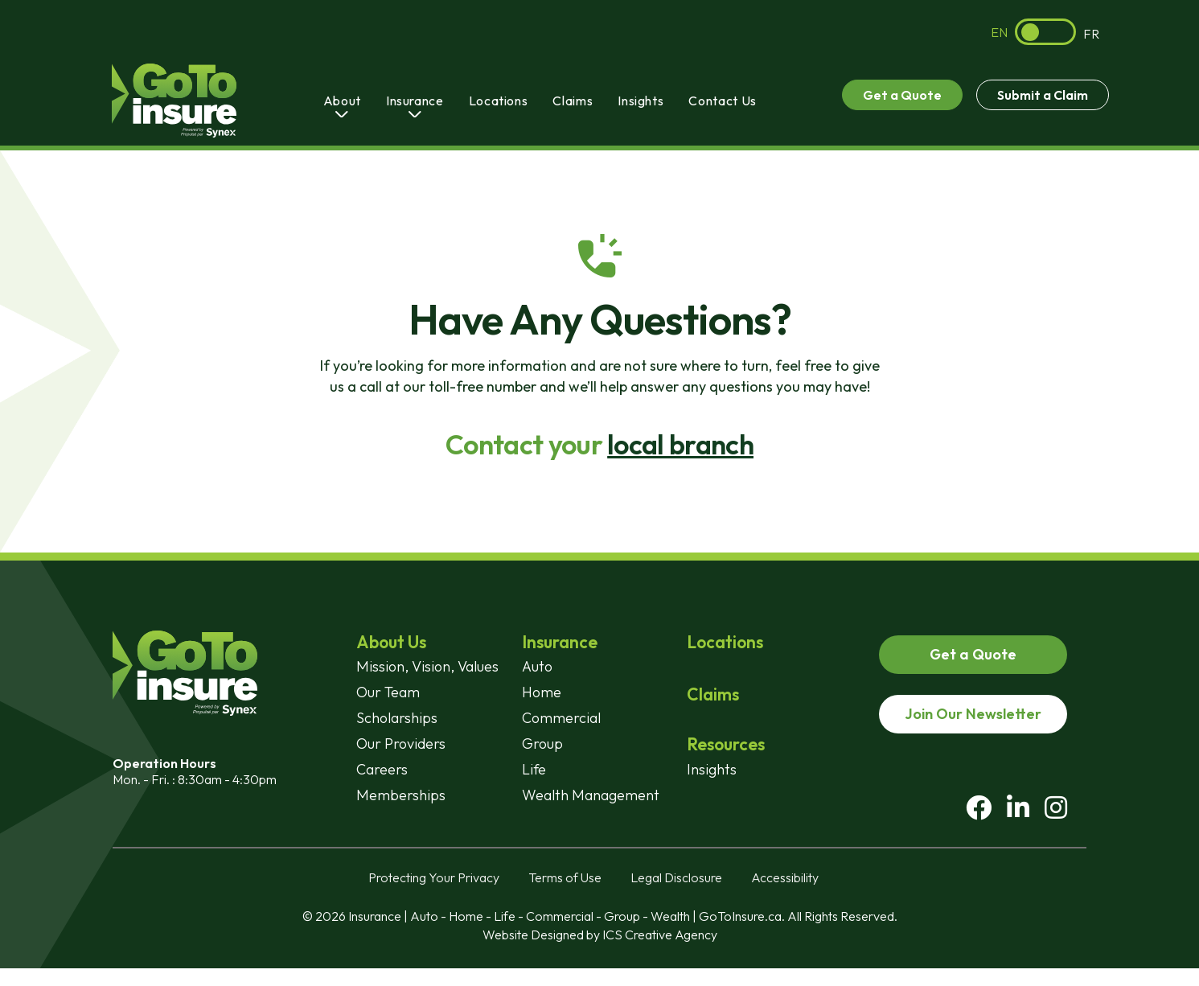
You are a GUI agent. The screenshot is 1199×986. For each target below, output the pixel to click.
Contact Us (722, 100)
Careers (382, 769)
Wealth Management (590, 795)
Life (534, 769)
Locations (498, 100)
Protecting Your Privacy (433, 895)
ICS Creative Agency (659, 952)
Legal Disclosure (676, 895)
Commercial (561, 718)
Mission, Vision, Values (427, 666)
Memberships (401, 795)
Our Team (388, 692)
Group (542, 743)
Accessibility (785, 895)
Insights (640, 100)
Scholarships (396, 718)
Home (541, 692)
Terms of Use (565, 895)
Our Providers (401, 743)
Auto (537, 666)
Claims (572, 100)
